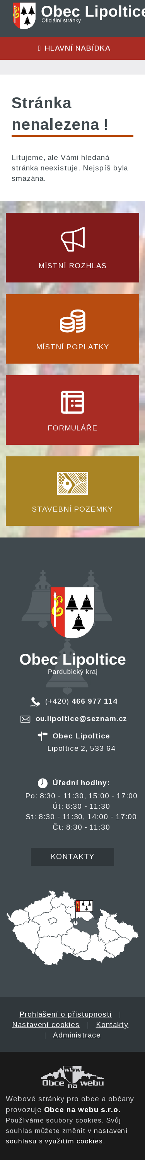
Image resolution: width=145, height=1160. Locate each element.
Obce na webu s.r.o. (82, 1110)
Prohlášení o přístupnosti (65, 1014)
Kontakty (72, 856)
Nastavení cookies (46, 1025)
